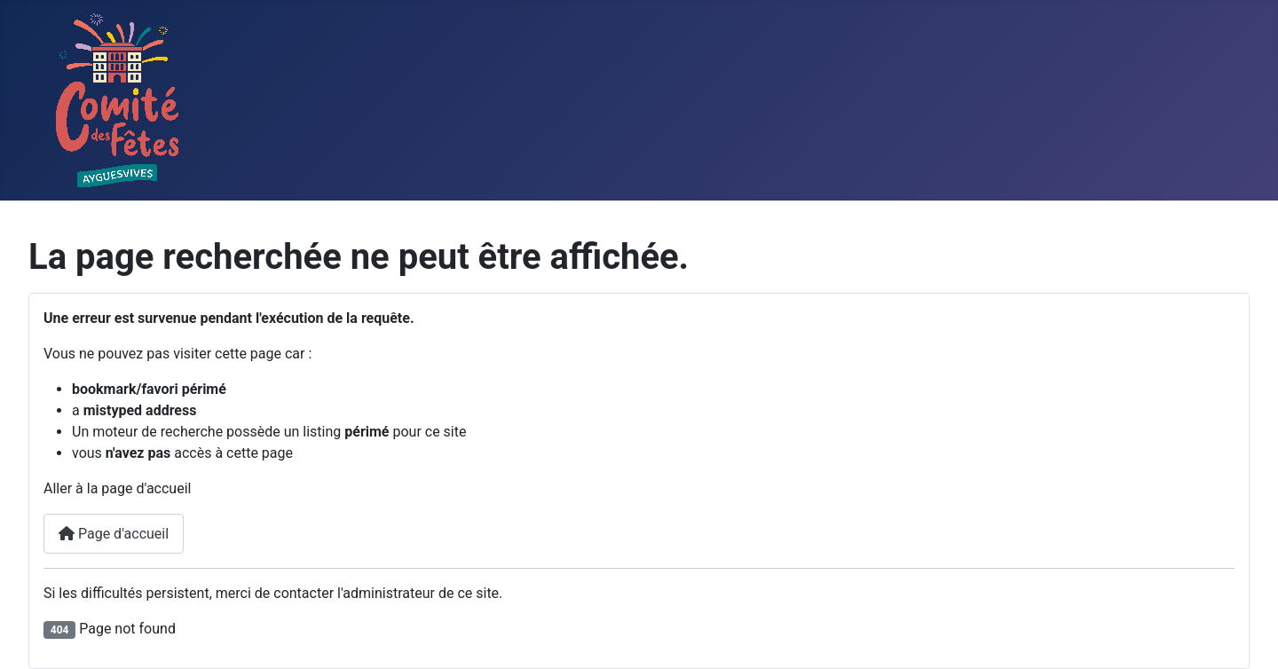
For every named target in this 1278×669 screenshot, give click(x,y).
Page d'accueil (114, 533)
